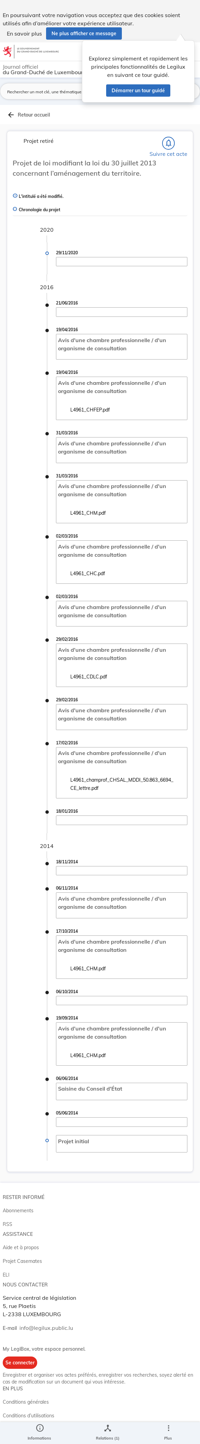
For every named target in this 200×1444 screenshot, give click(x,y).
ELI (6, 1275)
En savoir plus (24, 33)
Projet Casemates (22, 1261)
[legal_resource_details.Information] (39, 1433)
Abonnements (18, 1210)
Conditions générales (26, 1402)
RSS (7, 1224)
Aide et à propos (21, 1247)
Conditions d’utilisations (28, 1416)
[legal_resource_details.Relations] (107, 1433)
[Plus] (168, 1433)
